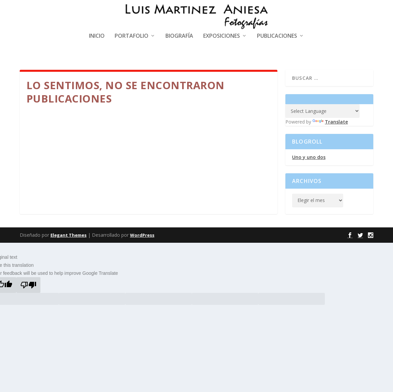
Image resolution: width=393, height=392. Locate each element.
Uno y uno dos (308, 157)
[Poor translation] (28, 285)
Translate (330, 122)
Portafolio (131, 36)
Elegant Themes (68, 235)
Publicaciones (277, 36)
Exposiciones (221, 36)
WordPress (142, 235)
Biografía (179, 36)
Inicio (97, 36)
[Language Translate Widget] (322, 111)
